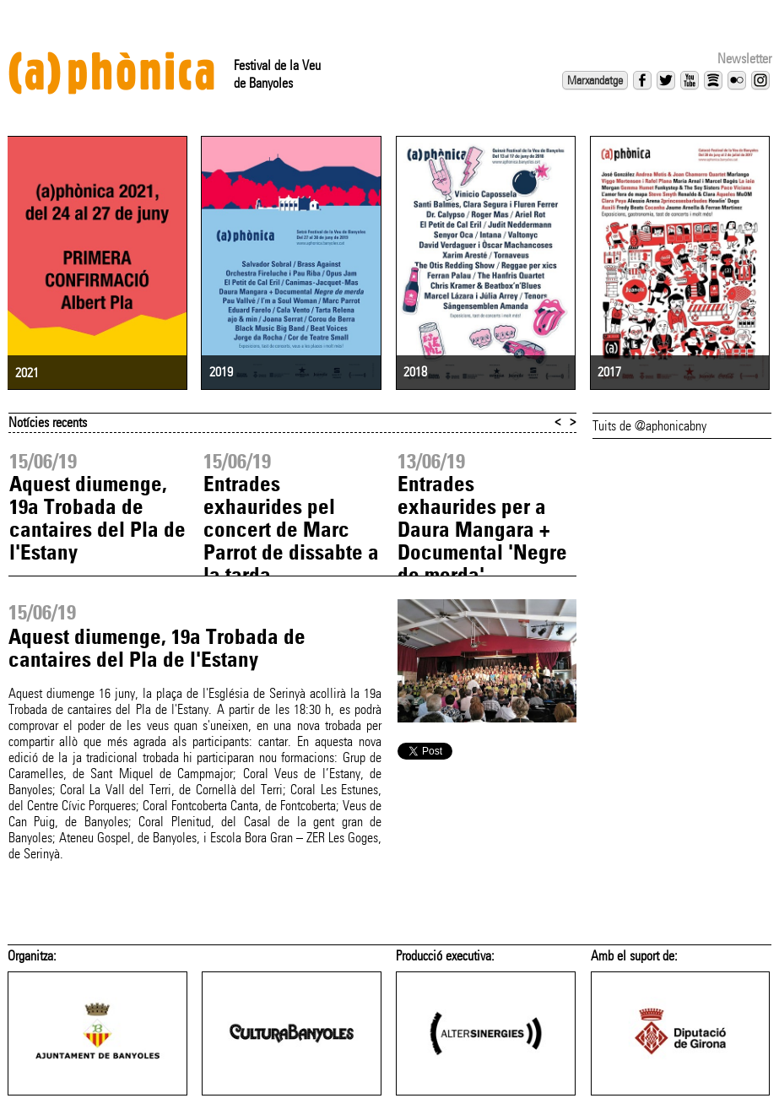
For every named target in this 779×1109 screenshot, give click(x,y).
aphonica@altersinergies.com (196, 1097)
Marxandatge (595, 80)
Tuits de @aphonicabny (649, 403)
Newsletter (744, 59)
